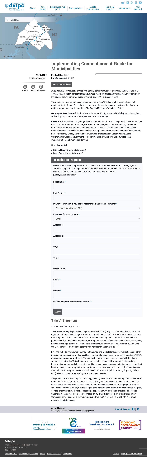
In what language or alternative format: (71, 301)
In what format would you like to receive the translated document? (84, 204)
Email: (56, 280)
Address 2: (58, 236)
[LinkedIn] (136, 2)
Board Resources (54, 454)
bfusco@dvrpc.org (73, 153)
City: (55, 247)
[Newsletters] (122, 2)
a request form (111, 97)
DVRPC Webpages (37, 78)
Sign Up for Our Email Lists (131, 454)
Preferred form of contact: (66, 214)
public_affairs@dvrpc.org (64, 174)
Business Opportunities (28, 454)
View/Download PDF (62, 84)
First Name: (59, 182)
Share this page (122, 409)
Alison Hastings (58, 408)
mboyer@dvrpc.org (76, 150)
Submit (58, 312)
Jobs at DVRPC (11, 454)
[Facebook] (128, 2)
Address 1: (58, 225)
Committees (67, 454)
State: (56, 258)
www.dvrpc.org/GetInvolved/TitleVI (93, 397)
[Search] (23, 19)
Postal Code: (59, 268)
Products (40, 74)
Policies (116, 454)
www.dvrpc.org (74, 352)
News (33, 88)
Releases (41, 88)
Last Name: (59, 193)
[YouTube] (140, 2)
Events (25, 88)
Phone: (56, 290)
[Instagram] (132, 2)
